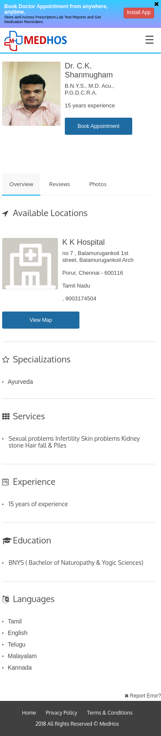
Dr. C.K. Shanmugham (89, 70)
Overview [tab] (21, 184)
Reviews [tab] (59, 184)
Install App (139, 12)
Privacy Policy (61, 712)
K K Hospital (83, 242)
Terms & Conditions (110, 712)
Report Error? (143, 696)
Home (29, 712)
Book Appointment (98, 126)
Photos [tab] (97, 184)
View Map (41, 320)
